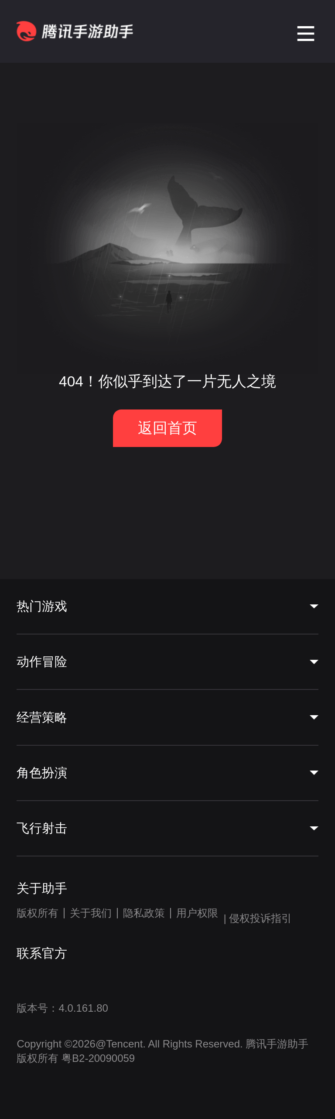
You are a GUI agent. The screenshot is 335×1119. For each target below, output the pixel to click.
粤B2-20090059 (96, 1058)
